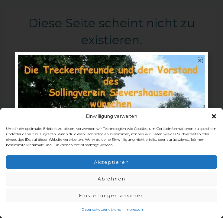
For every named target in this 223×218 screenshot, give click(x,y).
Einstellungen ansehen (111, 195)
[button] (214, 116)
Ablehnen (111, 179)
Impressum (134, 209)
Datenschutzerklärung (101, 209)
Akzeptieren (111, 162)
